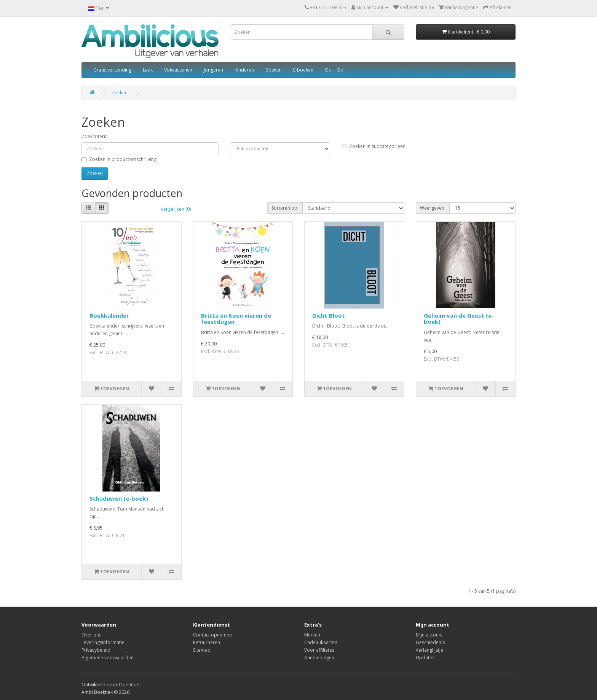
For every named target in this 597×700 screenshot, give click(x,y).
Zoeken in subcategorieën (373, 146)
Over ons (91, 635)
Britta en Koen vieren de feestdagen (236, 319)
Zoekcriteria (94, 136)
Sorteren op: (284, 208)
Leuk (148, 70)
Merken (312, 635)
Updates (425, 657)
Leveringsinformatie (103, 642)
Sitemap (202, 650)
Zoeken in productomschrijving (118, 159)
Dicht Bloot (328, 315)
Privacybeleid (95, 650)
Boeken (273, 70)
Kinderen (244, 70)
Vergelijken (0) (176, 209)
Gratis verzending (112, 70)
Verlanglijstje (429, 650)
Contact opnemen (212, 635)
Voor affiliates (319, 650)
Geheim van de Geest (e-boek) (459, 319)
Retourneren (206, 642)
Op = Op (334, 70)
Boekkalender (109, 315)
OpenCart (129, 684)
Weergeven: (432, 208)
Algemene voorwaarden (107, 657)
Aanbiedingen (319, 657)
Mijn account (429, 635)
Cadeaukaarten (320, 642)
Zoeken (119, 92)
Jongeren (213, 70)
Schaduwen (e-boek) (118, 498)
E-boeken (303, 70)
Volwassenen (178, 70)
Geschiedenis (430, 642)
